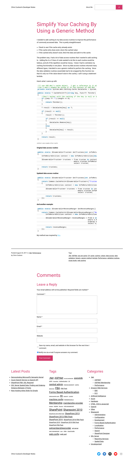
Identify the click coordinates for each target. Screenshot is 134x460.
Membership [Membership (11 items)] (55, 403)
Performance (36, 253)
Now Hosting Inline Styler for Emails (24, 391)
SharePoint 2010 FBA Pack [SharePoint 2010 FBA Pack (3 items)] (56, 413)
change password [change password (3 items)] (69, 384)
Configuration (100, 417)
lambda (94, 258)
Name (39, 317)
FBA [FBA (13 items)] (57, 388)
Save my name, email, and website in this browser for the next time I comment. (64, 346)
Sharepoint (95, 412)
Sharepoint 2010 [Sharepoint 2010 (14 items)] (72, 409)
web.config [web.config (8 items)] (54, 434)
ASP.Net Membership (102, 383)
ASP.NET (98, 380)
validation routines (113, 258)
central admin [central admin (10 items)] (56, 384)
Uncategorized (96, 444)
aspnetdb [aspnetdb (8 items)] (78, 378)
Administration (100, 415)
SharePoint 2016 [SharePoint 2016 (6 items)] (56, 420)
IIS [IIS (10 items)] (61, 396)
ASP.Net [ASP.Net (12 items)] (59, 378)
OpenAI (93, 407)
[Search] (119, 7)
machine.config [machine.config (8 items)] (56, 399)
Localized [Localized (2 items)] (71, 396)
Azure (93, 399)
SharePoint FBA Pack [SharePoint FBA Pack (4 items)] (56, 425)
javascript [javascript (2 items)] (66, 396)
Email (39, 326)
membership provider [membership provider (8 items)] (73, 403)
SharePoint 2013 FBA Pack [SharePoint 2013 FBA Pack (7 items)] (60, 416)
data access (110, 256)
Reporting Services (102, 439)
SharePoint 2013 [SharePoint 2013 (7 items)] (72, 413)
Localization (99, 425)
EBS (96, 391)
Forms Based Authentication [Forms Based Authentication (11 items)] (64, 392)
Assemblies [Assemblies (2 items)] (55, 381)
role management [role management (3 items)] (69, 406)
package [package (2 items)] (51, 406)
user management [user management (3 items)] (54, 431)
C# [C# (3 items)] (69, 381)
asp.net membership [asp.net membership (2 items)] (68, 378)
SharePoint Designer (102, 433)
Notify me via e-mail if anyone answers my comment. (57, 352)
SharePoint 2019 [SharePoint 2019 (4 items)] (54, 422)
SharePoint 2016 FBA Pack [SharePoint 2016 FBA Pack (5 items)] (74, 420)
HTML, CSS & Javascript (100, 404)
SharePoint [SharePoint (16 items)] (55, 409)
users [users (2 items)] (61, 431)
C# (89, 256)
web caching (82, 260)
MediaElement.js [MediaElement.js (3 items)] (69, 399)
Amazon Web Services (99, 388)
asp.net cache (82, 256)
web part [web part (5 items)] (63, 434)
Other (93, 409)
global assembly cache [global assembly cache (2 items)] (54, 396)
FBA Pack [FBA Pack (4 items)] (64, 388)
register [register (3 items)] (56, 406)
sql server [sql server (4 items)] (75, 428)
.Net (30, 253)
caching (97, 256)
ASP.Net (74, 256)
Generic (78, 258)
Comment (41, 294)
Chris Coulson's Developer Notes (23, 7)
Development (99, 420)
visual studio (72, 260)
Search (97, 431)
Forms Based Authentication (105, 423)
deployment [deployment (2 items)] (51, 388)
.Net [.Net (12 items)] (51, 378)
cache (92, 256)
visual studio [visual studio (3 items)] (71, 431)
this (59, 235)
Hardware (94, 401)
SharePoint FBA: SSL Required (22, 383)
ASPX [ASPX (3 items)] (50, 381)
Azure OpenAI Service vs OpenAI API (24, 380)
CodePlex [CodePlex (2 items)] (77, 384)
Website (40, 336)
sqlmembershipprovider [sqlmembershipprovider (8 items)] (60, 428)
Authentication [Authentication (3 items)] (63, 381)
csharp (103, 256)
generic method (86, 258)
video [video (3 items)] (65, 431)
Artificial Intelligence (98, 396)
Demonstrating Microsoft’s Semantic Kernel (27, 377)
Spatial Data (99, 441)
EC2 (96, 393)
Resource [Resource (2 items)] (61, 406)
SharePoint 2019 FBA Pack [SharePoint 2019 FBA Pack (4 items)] (70, 422)
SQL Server (95, 436)
